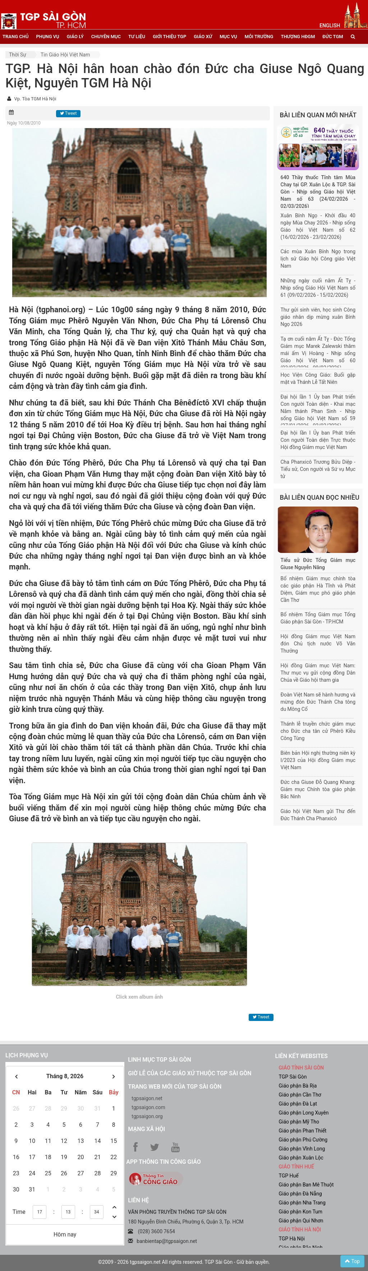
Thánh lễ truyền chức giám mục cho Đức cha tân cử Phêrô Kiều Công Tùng (318, 731)
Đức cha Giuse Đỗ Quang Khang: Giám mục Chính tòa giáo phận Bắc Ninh (318, 789)
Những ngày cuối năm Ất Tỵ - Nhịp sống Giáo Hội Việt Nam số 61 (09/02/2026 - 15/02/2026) (318, 288)
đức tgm (332, 36)
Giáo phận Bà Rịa (298, 1086)
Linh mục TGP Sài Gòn (159, 1059)
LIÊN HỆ (138, 1200)
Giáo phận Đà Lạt (298, 1104)
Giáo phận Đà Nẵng (300, 1194)
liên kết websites (301, 1056)
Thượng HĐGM (298, 36)
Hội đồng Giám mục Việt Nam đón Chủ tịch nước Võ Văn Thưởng (318, 644)
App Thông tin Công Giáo (163, 1161)
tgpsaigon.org (147, 1116)
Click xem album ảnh (139, 997)
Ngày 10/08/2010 (24, 123)
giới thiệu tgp (169, 36)
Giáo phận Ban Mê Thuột (306, 1185)
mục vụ (228, 36)
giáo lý (75, 36)
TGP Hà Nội (291, 1239)
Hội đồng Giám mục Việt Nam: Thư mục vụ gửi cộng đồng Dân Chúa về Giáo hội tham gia (318, 673)
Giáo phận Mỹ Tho (299, 1122)
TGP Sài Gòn (293, 1077)
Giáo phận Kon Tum (300, 1212)
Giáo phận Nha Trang (302, 1203)
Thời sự (17, 55)
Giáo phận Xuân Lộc (301, 1158)
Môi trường (259, 36)
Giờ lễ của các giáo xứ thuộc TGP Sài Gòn (189, 1073)
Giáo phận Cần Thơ (300, 1095)
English (329, 25)
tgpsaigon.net (147, 1098)
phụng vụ (47, 36)
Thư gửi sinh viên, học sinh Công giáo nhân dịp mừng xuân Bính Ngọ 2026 (318, 317)
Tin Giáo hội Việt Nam (65, 55)
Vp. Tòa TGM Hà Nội (35, 98)
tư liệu (136, 36)
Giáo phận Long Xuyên (303, 1113)
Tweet (68, 113)
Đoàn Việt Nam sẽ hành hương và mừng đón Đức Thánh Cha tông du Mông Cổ (318, 702)
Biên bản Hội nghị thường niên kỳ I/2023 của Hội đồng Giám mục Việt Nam (318, 760)
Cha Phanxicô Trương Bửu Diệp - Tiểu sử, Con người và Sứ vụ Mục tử (318, 469)
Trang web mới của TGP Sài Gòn (174, 1086)
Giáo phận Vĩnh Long (302, 1149)
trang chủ (15, 36)
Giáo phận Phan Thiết (302, 1131)
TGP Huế (288, 1176)
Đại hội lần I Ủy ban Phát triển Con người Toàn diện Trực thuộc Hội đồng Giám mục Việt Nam (318, 440)
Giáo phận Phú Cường (303, 1140)
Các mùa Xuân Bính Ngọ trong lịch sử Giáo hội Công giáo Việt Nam (318, 259)
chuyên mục (106, 36)
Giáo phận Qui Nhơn (301, 1221)
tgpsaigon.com (148, 1107)
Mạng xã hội (146, 1129)
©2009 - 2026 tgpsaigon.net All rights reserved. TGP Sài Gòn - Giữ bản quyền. (184, 1262)
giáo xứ (203, 36)
